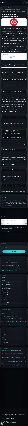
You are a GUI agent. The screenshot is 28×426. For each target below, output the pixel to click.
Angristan (4, 334)
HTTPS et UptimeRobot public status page (10, 270)
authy (16, 191)
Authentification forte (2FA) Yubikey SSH (10, 353)
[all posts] (4, 205)
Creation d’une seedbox (6, 284)
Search (14, 251)
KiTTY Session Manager (14, 316)
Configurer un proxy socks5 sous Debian (10, 260)
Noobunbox (3, 2)
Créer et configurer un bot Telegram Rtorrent (11, 267)
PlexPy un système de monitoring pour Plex (16, 321)
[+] (15, 223)
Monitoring (3, 290)
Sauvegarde (4, 294)
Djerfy (3, 337)
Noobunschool (4, 282)
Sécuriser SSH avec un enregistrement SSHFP (11, 361)
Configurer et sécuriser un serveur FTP (9, 365)
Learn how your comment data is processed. (12, 228)
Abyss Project (5, 332)
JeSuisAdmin (5, 339)
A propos (7, 418)
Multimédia (3, 292)
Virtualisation (4, 302)
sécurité (20, 191)
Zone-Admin (5, 342)
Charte (12, 418)
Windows (3, 304)
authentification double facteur (7, 191)
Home (2, 7)
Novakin (3, 198)
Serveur (5, 7)
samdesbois (4, 311)
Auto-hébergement (5, 288)
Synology (3, 299)
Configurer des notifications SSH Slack (9, 262)
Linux (2, 277)
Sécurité (9, 7)
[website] (9, 205)
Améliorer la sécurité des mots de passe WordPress (12, 357)
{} (14, 223)
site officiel (13, 48)
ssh (24, 191)
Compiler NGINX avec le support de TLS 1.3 (10, 265)
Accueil (2, 418)
